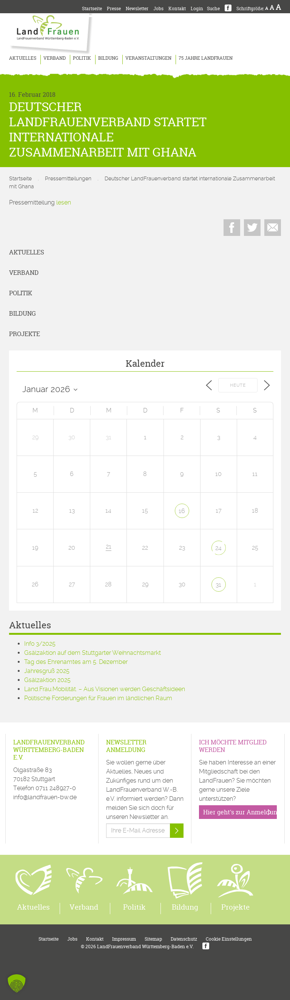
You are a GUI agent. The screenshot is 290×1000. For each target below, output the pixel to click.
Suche (213, 8)
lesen (63, 202)
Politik (82, 58)
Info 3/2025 (40, 643)
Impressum (124, 939)
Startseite (92, 8)
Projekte (24, 334)
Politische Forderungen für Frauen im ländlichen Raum (98, 698)
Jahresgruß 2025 (46, 670)
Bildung (108, 58)
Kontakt (177, 8)
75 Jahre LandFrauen (206, 58)
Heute (238, 385)
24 (218, 548)
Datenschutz (184, 939)
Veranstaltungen (148, 58)
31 (218, 584)
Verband (54, 58)
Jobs (158, 8)
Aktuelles (22, 58)
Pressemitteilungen (68, 178)
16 (182, 511)
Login (197, 8)
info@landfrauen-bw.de (45, 797)
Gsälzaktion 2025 (47, 680)
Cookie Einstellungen (229, 939)
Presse (114, 8)
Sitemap (153, 939)
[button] (16, 983)
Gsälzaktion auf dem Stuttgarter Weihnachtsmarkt (92, 652)
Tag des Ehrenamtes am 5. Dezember (76, 661)
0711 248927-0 (55, 788)
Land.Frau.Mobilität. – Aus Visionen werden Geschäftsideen (104, 689)
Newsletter (137, 8)
